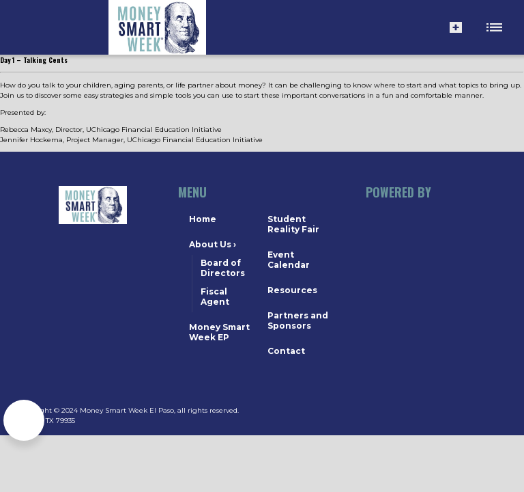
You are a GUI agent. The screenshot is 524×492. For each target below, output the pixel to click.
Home (202, 219)
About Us (212, 244)
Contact (286, 351)
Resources (292, 290)
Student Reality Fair (293, 224)
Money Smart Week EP (219, 332)
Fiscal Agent (215, 296)
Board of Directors (223, 268)
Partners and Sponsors (297, 320)
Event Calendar (288, 259)
